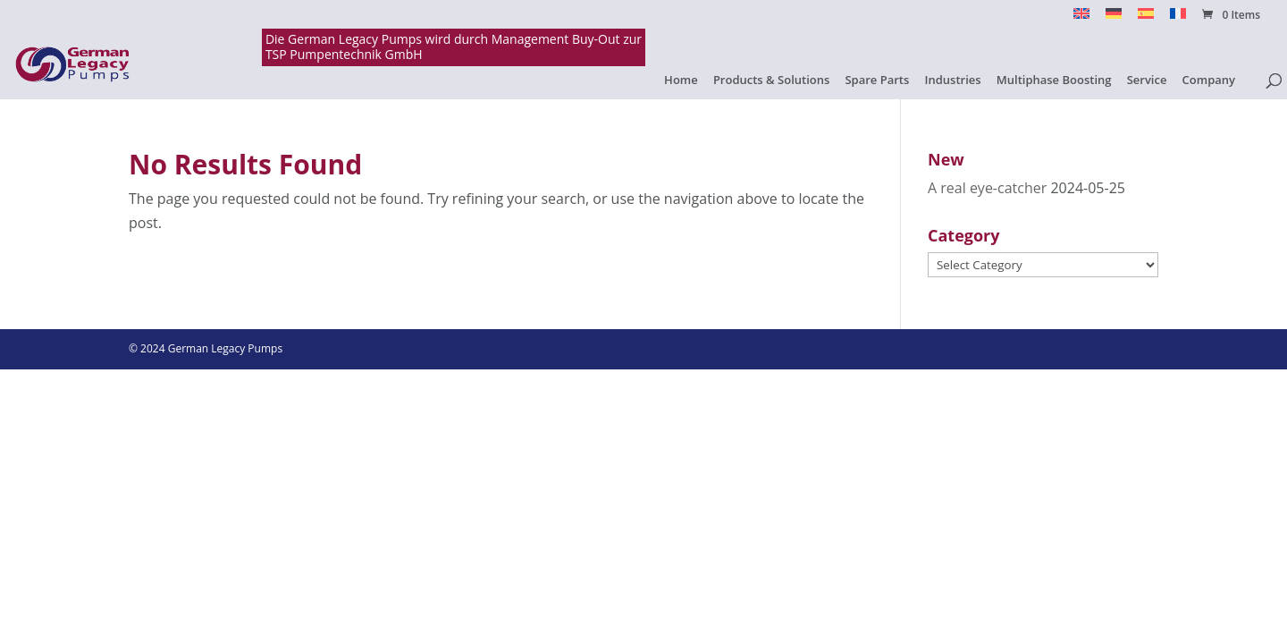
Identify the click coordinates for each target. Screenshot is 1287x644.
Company (1208, 80)
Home (681, 80)
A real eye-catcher (987, 188)
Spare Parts (877, 80)
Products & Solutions (771, 80)
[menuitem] (1081, 18)
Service (1147, 80)
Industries (953, 80)
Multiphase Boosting (1054, 80)
